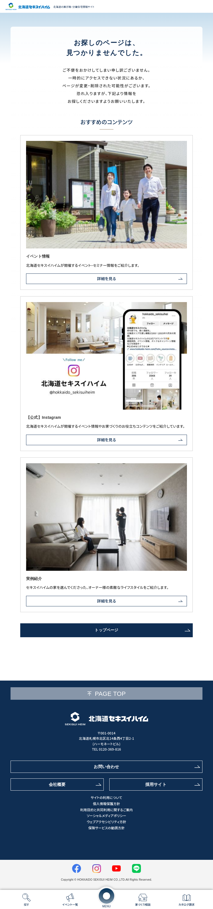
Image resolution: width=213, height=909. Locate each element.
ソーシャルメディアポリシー (106, 815)
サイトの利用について (106, 797)
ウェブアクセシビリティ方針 (106, 822)
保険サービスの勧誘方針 (106, 828)
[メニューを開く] (106, 896)
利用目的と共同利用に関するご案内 (106, 810)
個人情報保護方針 (106, 803)
